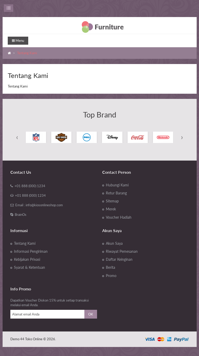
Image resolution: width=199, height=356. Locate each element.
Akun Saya (114, 243)
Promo (111, 276)
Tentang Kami (27, 53)
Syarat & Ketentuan (29, 267)
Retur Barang (116, 193)
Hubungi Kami (117, 185)
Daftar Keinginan (119, 259)
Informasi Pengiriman (31, 251)
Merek (111, 209)
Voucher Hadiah (118, 217)
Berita (110, 267)
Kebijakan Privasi (27, 259)
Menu (18, 40)
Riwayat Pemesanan (122, 251)
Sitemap (112, 201)
